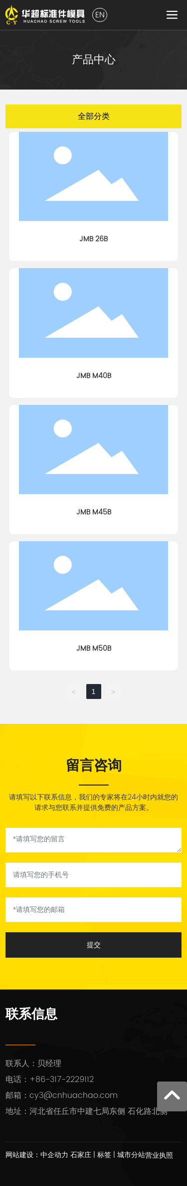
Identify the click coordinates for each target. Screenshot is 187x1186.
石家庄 (80, 1155)
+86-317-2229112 (61, 1079)
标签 (104, 1155)
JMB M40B (93, 376)
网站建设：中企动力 (36, 1155)
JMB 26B (93, 239)
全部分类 (94, 116)
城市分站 (131, 1155)
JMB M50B (93, 648)
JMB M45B (93, 512)
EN (100, 14)
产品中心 (94, 59)
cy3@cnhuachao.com (73, 1095)
